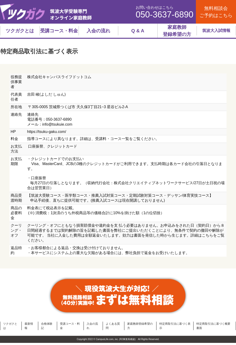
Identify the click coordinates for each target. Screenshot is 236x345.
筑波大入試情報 (216, 30)
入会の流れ (98, 30)
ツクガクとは (20, 30)
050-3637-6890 (164, 14)
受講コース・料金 (59, 30)
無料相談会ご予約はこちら (215, 12)
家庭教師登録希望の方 (177, 31)
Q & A (137, 30)
